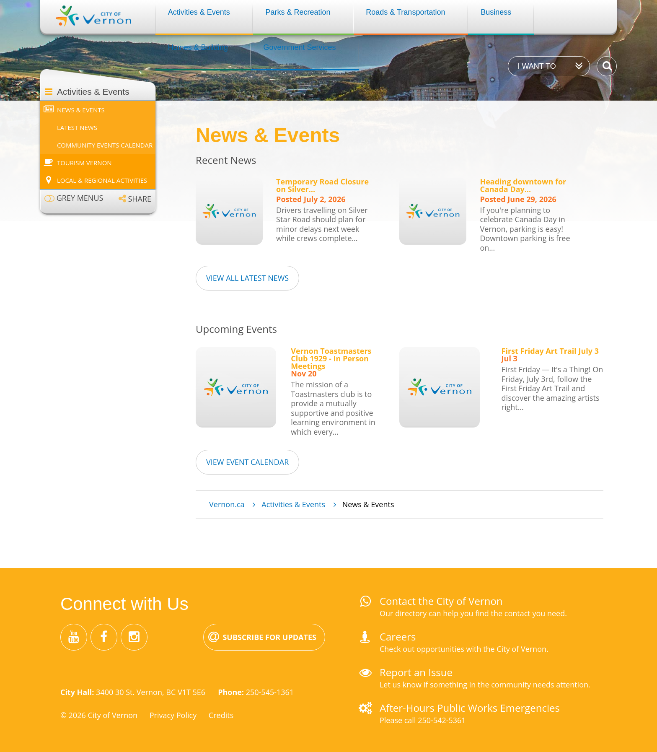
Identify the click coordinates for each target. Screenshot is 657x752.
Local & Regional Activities (102, 180)
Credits (221, 715)
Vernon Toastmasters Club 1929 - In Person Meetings (331, 358)
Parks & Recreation (298, 12)
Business (496, 12)
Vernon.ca (226, 504)
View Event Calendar (247, 462)
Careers (398, 636)
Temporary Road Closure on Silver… (322, 185)
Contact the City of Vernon (441, 601)
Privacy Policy (173, 715)
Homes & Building (198, 47)
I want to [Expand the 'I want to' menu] (536, 66)
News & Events (81, 110)
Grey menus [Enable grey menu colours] (80, 198)
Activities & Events (199, 12)
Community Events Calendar (105, 145)
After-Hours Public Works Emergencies (470, 708)
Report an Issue (416, 672)
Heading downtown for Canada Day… (523, 185)
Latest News (77, 127)
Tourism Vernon (84, 162)
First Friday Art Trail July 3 (550, 351)
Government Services (300, 47)
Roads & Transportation (405, 12)
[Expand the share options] (135, 198)
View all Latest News (247, 278)
